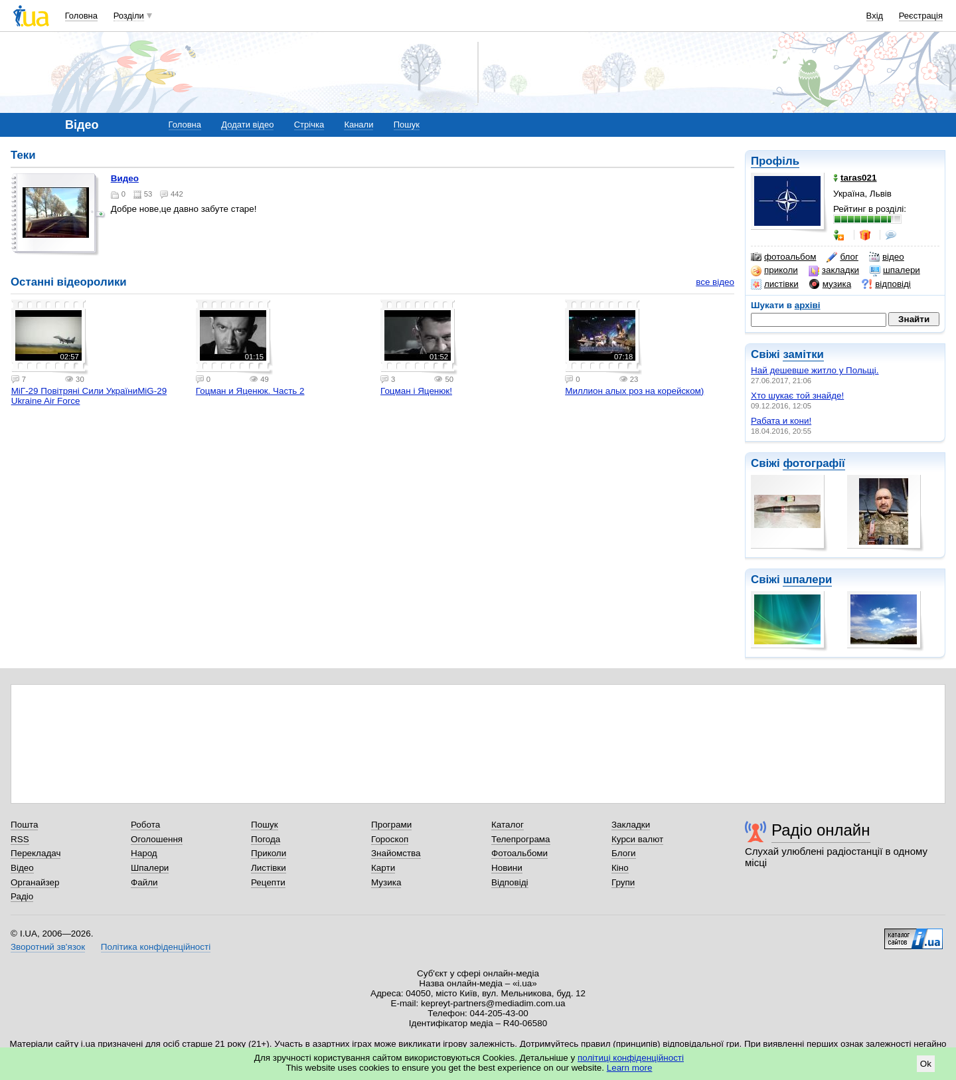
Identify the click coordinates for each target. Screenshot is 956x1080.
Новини (506, 868)
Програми (391, 825)
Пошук (407, 125)
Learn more (630, 1068)
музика (830, 284)
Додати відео (247, 125)
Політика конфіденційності (155, 947)
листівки (775, 284)
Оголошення (157, 839)
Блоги (623, 853)
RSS (20, 839)
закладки (834, 270)
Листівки (268, 868)
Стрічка (309, 125)
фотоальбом (783, 257)
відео (886, 257)
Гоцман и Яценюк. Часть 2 (250, 391)
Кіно (620, 868)
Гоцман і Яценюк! (416, 391)
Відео (22, 868)
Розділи (129, 16)
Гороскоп (389, 839)
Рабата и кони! (781, 421)
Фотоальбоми (519, 853)
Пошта (24, 825)
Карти (383, 868)
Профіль (775, 161)
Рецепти (268, 882)
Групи (623, 882)
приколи (774, 270)
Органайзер (35, 882)
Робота (145, 825)
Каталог (507, 825)
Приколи (268, 853)
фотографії (813, 463)
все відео (715, 282)
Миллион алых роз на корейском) (634, 391)
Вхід (875, 16)
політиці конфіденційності (631, 1058)
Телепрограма (520, 839)
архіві (808, 305)
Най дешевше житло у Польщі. (815, 370)
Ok (925, 1064)
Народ (144, 853)
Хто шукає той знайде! (797, 396)
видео (125, 178)
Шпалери (150, 868)
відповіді (886, 284)
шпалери (895, 270)
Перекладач (35, 853)
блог (842, 257)
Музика (386, 882)
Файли (144, 882)
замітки (803, 354)
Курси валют (637, 839)
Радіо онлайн (820, 830)
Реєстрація (921, 16)
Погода (265, 839)
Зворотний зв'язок (48, 947)
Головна (81, 16)
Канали (358, 125)
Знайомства (396, 853)
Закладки (630, 825)
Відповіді (509, 882)
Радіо (22, 896)
